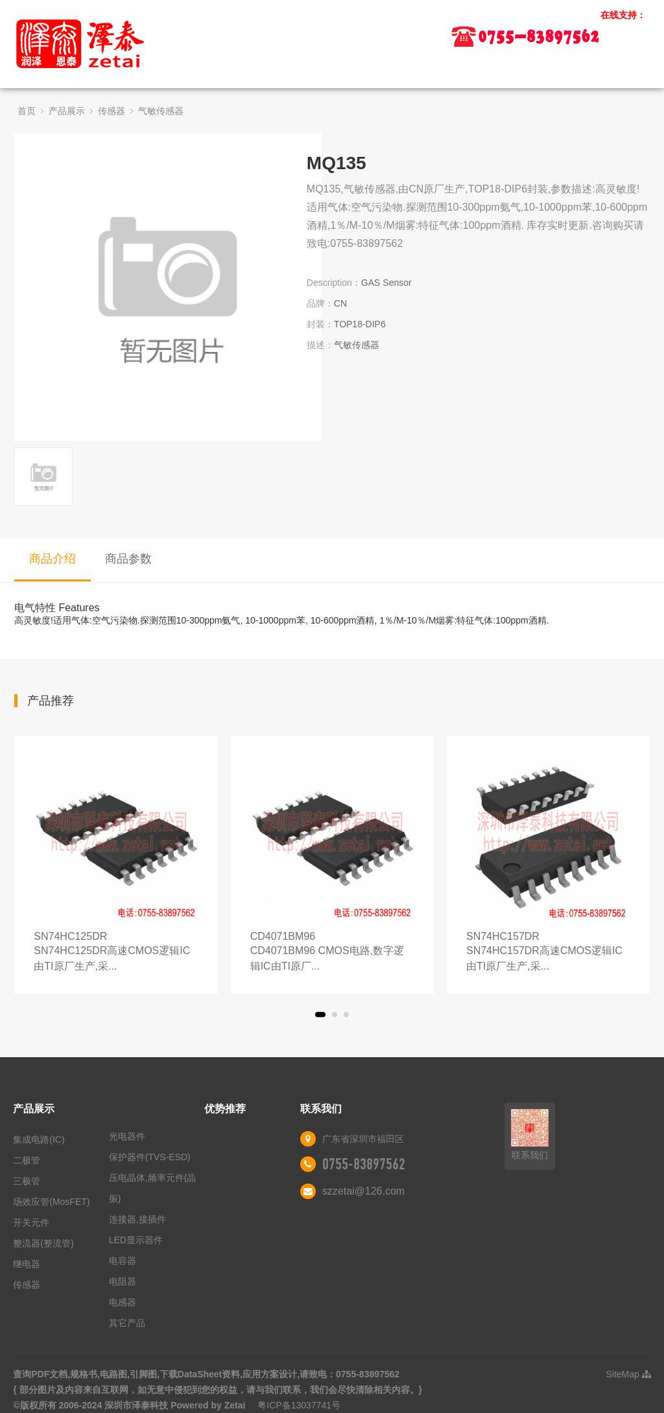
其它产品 (127, 1323)
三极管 (26, 1181)
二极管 (26, 1160)
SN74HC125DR (116, 952)
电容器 (122, 1260)
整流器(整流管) (43, 1243)
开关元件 (31, 1222)
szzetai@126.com (363, 1191)
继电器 (26, 1264)
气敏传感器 (161, 111)
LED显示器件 (136, 1240)
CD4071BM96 (332, 952)
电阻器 (122, 1281)
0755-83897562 (363, 1164)
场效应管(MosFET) (51, 1202)
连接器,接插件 (137, 1219)
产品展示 (67, 111)
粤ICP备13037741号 (298, 1405)
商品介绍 (52, 558)
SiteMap (628, 1374)
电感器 (122, 1302)
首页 (27, 111)
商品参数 (128, 558)
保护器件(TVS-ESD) (150, 1157)
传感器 (111, 111)
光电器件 (127, 1136)
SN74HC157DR (548, 952)
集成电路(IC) (38, 1139)
